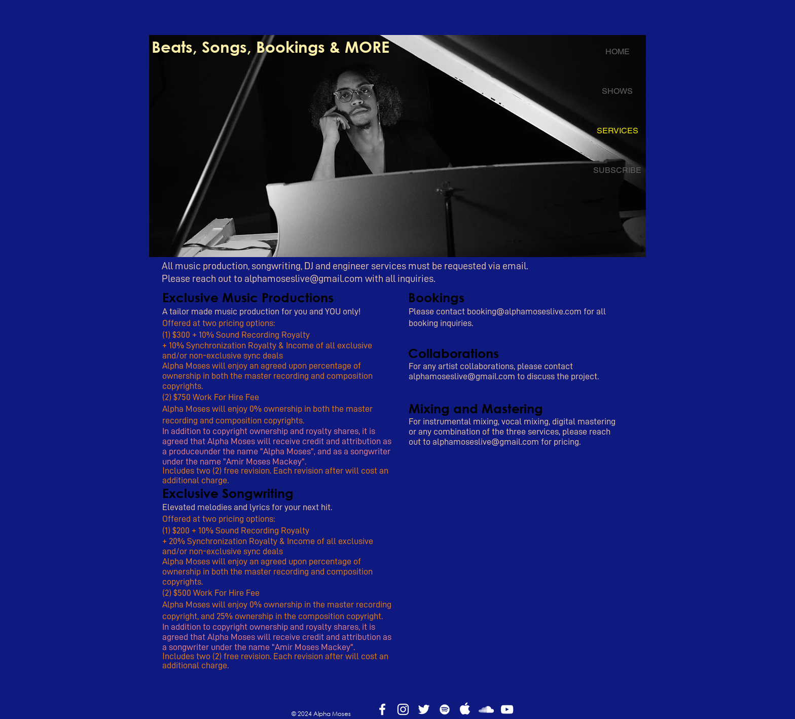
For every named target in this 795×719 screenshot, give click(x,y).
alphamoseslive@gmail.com (303, 278)
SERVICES (617, 130)
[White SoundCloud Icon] (486, 709)
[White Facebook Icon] (382, 709)
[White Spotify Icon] (444, 709)
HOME (617, 51)
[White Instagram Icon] (403, 709)
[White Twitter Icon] (423, 709)
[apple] (465, 709)
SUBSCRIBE (617, 170)
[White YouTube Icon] (507, 709)
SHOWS (617, 91)
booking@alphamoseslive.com (524, 311)
